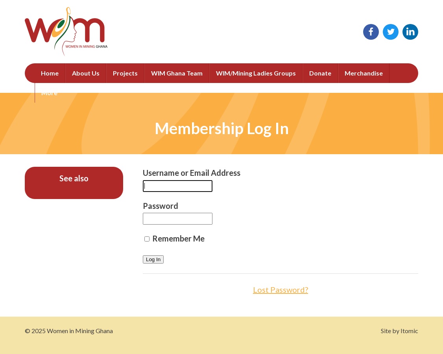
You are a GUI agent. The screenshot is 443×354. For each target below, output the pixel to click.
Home (50, 73)
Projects (125, 73)
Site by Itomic (399, 330)
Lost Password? (280, 289)
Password (160, 205)
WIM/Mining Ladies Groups (256, 73)
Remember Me (174, 238)
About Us (86, 73)
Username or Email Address (191, 172)
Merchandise (364, 73)
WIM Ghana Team (177, 73)
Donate (320, 73)
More (49, 92)
